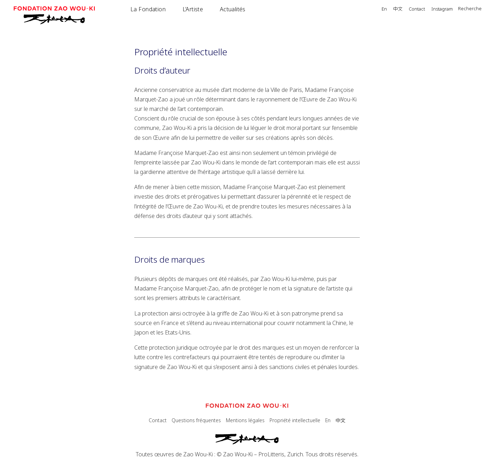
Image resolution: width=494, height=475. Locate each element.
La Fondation (148, 9)
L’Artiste (193, 9)
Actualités (233, 9)
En (384, 9)
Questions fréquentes (196, 420)
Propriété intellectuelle (295, 420)
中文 (397, 9)
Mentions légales (245, 420)
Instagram (442, 9)
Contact (417, 9)
